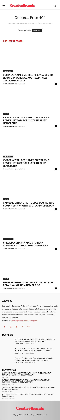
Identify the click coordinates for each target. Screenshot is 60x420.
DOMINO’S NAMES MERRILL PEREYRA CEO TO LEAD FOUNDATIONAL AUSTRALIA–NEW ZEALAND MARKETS (28, 78)
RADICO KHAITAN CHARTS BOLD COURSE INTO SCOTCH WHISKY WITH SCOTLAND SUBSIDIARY (29, 204)
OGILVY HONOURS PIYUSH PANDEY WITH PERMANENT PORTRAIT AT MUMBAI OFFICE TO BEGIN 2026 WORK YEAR (26, 374)
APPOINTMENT (8, 71)
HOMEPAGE (36, 30)
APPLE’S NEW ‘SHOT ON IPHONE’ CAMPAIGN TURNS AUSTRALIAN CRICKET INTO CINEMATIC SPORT (34, 350)
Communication (8, 239)
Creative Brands (8, 83)
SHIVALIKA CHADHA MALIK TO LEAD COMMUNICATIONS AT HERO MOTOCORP (25, 244)
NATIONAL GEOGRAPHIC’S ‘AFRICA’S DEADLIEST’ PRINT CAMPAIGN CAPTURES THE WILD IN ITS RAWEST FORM (26, 381)
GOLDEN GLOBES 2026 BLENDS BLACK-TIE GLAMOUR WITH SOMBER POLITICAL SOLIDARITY (35, 340)
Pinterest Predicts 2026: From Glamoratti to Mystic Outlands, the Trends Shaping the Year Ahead (34, 359)
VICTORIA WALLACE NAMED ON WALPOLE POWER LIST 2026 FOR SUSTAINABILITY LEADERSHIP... (26, 120)
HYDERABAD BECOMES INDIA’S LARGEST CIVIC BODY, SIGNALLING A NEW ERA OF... (28, 284)
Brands (6, 114)
